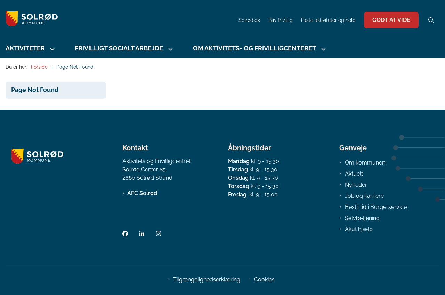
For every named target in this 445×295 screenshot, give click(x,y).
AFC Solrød (142, 193)
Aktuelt (354, 173)
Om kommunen (365, 162)
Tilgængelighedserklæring (206, 279)
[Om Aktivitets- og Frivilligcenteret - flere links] (322, 49)
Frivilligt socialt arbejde (119, 48)
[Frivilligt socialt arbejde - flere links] (169, 49)
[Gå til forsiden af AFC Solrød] (117, 20)
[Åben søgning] (431, 20)
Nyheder (356, 185)
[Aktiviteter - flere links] (51, 49)
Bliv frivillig (280, 20)
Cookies (264, 279)
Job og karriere (364, 196)
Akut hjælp (359, 229)
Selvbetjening (362, 218)
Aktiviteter (25, 48)
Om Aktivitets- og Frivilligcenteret (254, 48)
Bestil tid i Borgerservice (376, 207)
